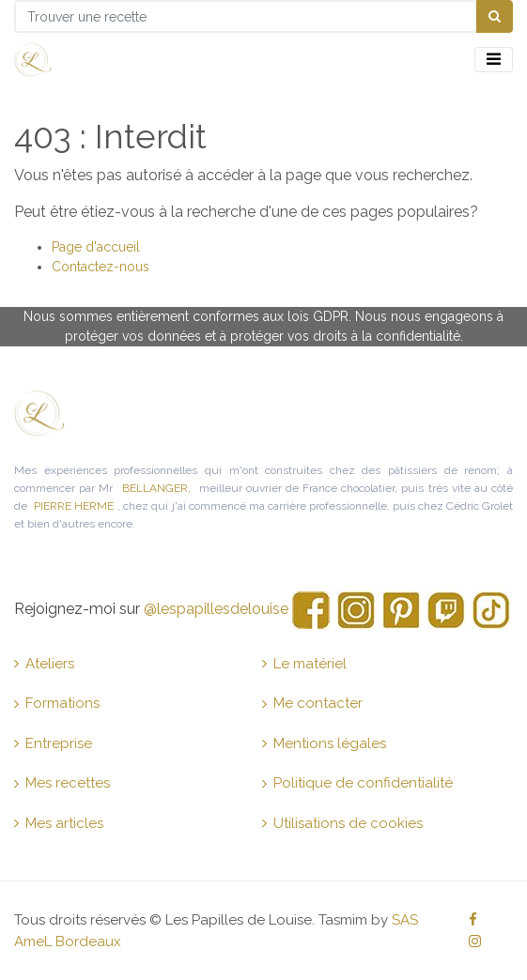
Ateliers (44, 663)
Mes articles (58, 823)
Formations (57, 703)
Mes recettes (62, 782)
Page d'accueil (96, 246)
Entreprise (53, 743)
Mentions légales (324, 743)
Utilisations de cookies (342, 823)
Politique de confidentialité (357, 782)
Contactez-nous (100, 266)
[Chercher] (494, 16)
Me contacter (312, 703)
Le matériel (304, 663)
